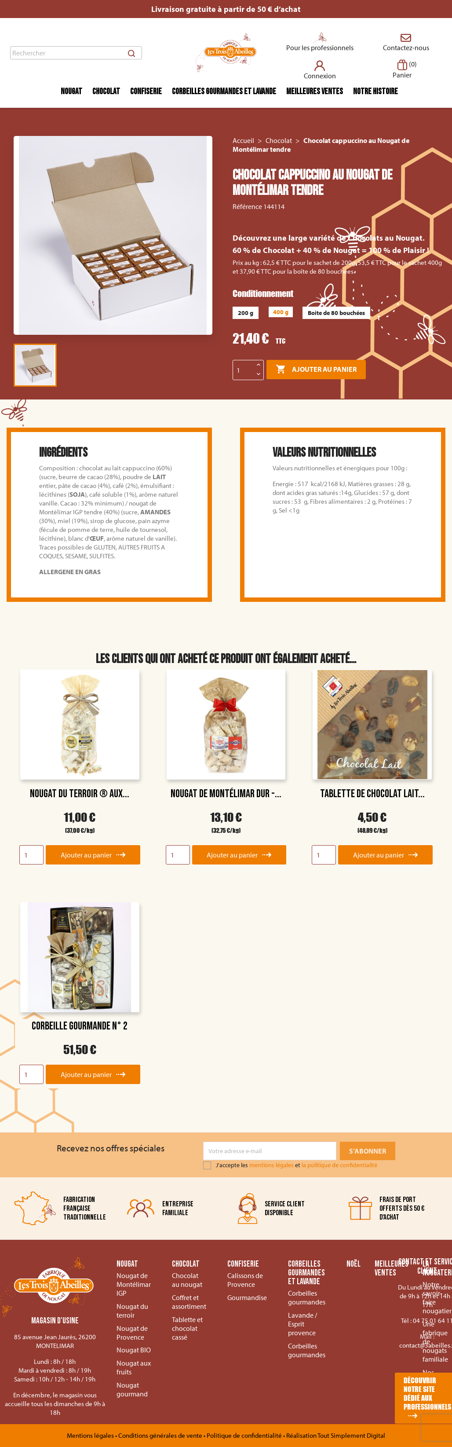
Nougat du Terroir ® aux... (79, 794)
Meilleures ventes (314, 92)
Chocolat (106, 92)
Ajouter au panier (316, 369)
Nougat (71, 92)
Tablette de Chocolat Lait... (372, 794)
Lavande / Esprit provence (302, 1324)
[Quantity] (31, 855)
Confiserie (146, 92)
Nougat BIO (134, 1349)
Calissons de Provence (245, 1280)
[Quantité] (243, 370)
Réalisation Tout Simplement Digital (335, 1435)
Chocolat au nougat (187, 1280)
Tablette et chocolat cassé (187, 1328)
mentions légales (271, 1165)
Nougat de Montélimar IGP (134, 1284)
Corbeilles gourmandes (306, 1297)
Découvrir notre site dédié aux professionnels (427, 1393)
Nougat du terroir (132, 1310)
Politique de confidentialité (245, 1435)
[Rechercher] (76, 52)
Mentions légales (91, 1435)
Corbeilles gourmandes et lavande (224, 92)
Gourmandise (247, 1297)
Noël (353, 1264)
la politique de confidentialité (339, 1165)
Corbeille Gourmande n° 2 (80, 1026)
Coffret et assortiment (189, 1302)
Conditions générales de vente (161, 1435)
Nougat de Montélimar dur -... (226, 794)
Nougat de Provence (132, 1332)
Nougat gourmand (132, 1389)
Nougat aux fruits (134, 1367)
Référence (247, 206)
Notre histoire (375, 92)
